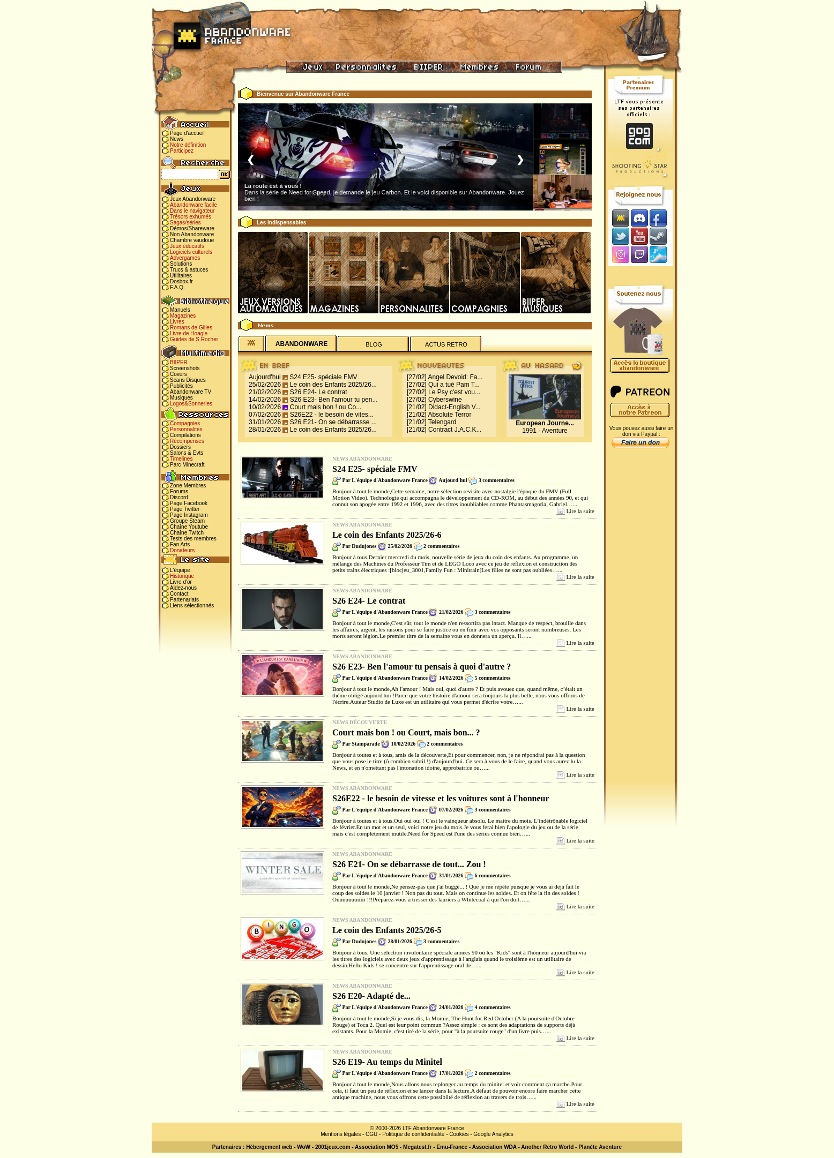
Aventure (555, 430)
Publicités (181, 386)
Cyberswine (445, 399)
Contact (179, 594)
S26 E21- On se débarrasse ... (333, 422)
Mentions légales (341, 1134)
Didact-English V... (454, 407)
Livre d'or (181, 582)
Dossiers (180, 447)
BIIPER (179, 362)
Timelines (181, 459)
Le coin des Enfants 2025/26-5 (387, 930)
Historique (182, 576)
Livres (177, 322)
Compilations (185, 435)
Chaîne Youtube (189, 527)
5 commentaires (492, 678)
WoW (303, 1147)
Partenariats (184, 600)
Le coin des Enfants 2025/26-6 (387, 534)
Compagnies (185, 423)
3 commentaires (497, 480)
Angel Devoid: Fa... (455, 377)
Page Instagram (189, 515)
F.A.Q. (177, 287)
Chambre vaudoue (192, 240)
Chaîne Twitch (187, 533)
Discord (179, 497)
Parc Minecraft (187, 465)
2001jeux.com (333, 1147)
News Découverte (359, 722)
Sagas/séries (185, 222)
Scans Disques (188, 380)
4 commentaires (492, 1007)
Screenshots (185, 368)
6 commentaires (492, 875)
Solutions (181, 264)
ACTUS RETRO (446, 344)
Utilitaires (181, 276)
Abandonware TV (190, 392)
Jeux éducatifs (187, 246)
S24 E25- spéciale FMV (323, 377)
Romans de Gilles (191, 327)
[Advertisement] (640, 622)
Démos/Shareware (192, 228)
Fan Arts (180, 544)
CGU (371, 1134)
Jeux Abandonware (192, 199)
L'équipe (180, 570)
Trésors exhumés (190, 217)
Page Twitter (184, 509)
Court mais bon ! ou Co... (325, 407)
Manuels (180, 310)
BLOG (374, 344)
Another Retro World (547, 1147)
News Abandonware (362, 459)
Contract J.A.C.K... (454, 429)
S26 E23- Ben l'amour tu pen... (334, 399)
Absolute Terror (449, 414)
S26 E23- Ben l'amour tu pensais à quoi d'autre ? (421, 666)
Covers (178, 374)
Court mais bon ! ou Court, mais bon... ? (406, 732)
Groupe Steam (187, 521)
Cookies (458, 1134)
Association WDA (494, 1147)
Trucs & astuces (189, 270)
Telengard (442, 422)
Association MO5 (376, 1147)
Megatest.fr (417, 1147)
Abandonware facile (193, 205)
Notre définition (188, 145)
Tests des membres (193, 539)
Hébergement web (269, 1147)
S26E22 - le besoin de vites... (332, 414)
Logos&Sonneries (191, 404)
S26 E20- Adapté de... (371, 996)
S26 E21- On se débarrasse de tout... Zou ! (409, 864)
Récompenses (187, 441)
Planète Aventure (600, 1147)
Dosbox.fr (181, 281)
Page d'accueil (187, 133)
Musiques (181, 398)
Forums (179, 491)
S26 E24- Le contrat (318, 392)
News (176, 139)
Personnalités (186, 429)
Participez (181, 151)
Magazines (183, 316)
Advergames (185, 258)
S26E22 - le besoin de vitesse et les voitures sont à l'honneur (440, 798)
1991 (529, 430)
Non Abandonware (192, 234)
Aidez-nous (183, 588)
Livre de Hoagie (188, 333)
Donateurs (182, 550)
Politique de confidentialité (413, 1134)
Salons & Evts (186, 453)
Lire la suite (580, 511)
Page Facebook (188, 503)
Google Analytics (493, 1134)
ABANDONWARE (301, 344)
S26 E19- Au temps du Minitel (387, 1061)
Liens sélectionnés (192, 605)
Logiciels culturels (191, 252)
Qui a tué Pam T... (454, 384)
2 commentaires (441, 546)
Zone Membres (188, 485)
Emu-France (451, 1147)
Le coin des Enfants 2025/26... (333, 384)
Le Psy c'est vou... (454, 392)
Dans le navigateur (192, 211)
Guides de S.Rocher (194, 339)
